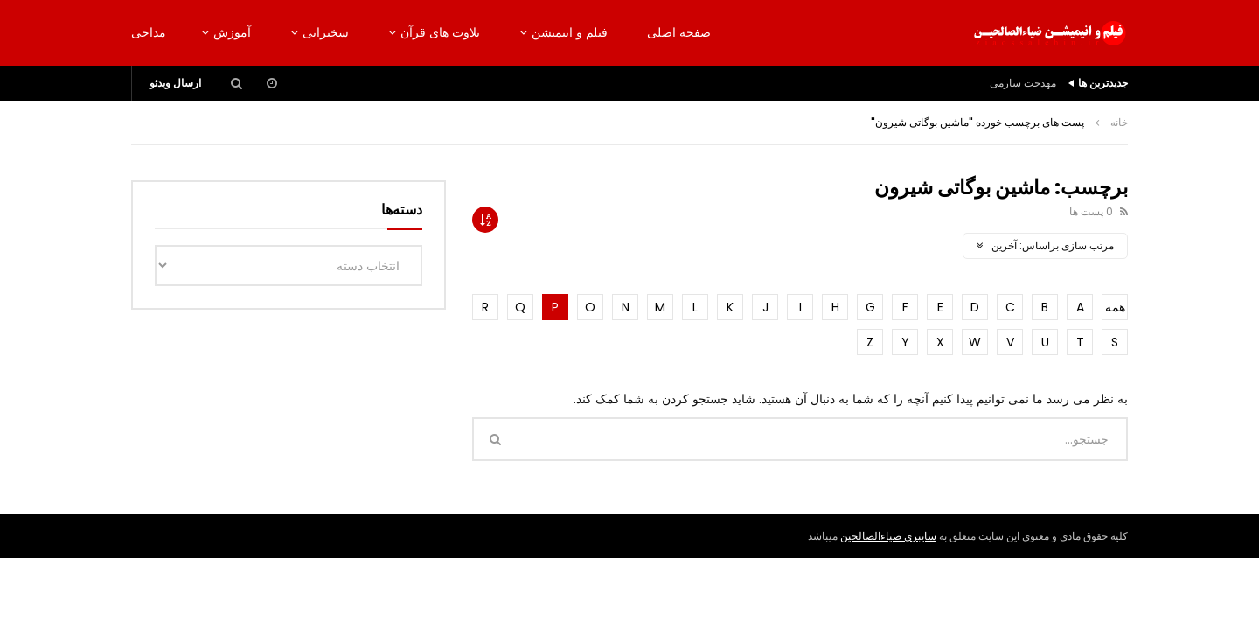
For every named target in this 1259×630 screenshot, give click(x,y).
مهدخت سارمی (1023, 82)
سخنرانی (326, 32)
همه (1115, 307)
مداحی (148, 32)
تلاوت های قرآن (440, 32)
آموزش (232, 32)
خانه (1119, 122)
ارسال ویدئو (175, 82)
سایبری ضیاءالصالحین (888, 535)
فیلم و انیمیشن (570, 32)
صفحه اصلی (679, 32)
